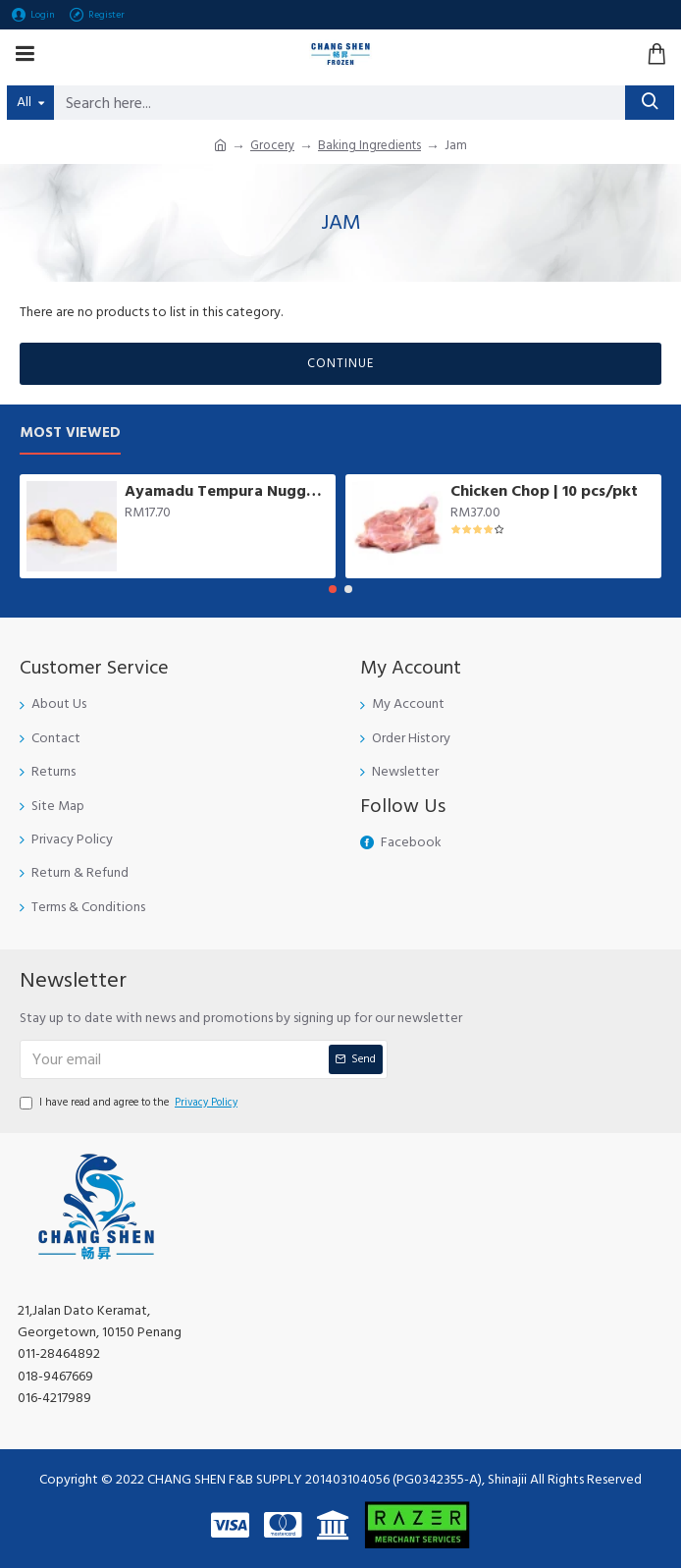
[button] (333, 589)
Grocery (272, 145)
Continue (340, 363)
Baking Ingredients (369, 145)
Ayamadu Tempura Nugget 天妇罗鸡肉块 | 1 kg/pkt (227, 491)
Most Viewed (70, 433)
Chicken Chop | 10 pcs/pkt (544, 491)
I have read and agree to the (130, 1102)
